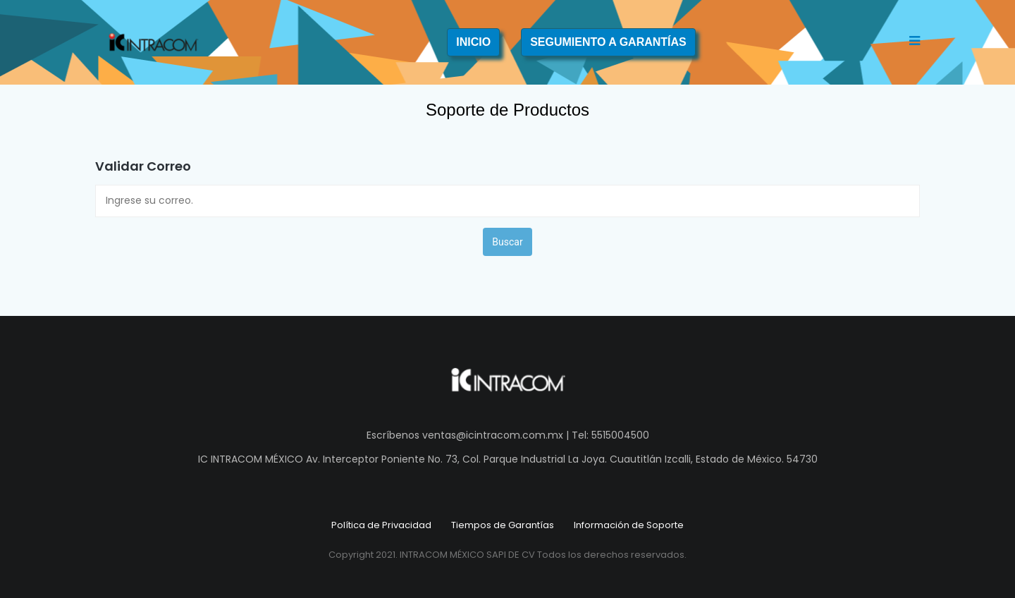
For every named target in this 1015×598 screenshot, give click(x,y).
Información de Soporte (629, 525)
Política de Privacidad (381, 525)
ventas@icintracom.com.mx (492, 435)
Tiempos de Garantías (502, 525)
